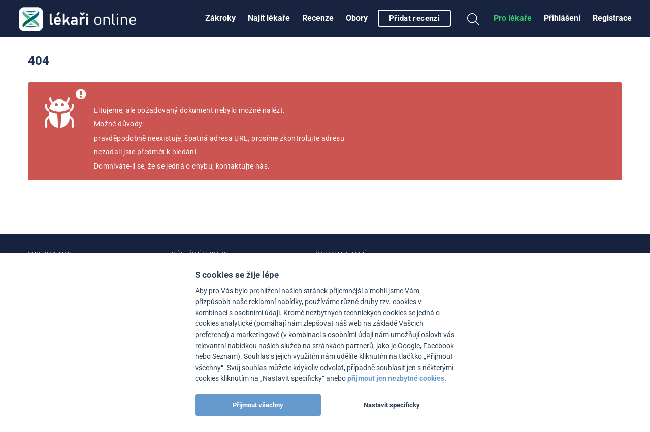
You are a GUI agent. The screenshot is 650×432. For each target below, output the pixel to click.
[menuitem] (220, 18)
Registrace (612, 18)
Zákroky (220, 18)
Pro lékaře (513, 18)
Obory (357, 18)
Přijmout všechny (258, 405)
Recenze (318, 18)
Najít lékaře (269, 18)
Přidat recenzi (414, 18)
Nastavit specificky (392, 405)
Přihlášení (562, 18)
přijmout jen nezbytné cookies (395, 378)
